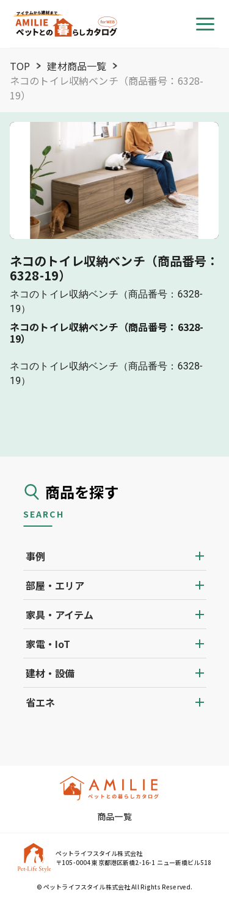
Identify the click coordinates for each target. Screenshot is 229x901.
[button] (114, 556)
